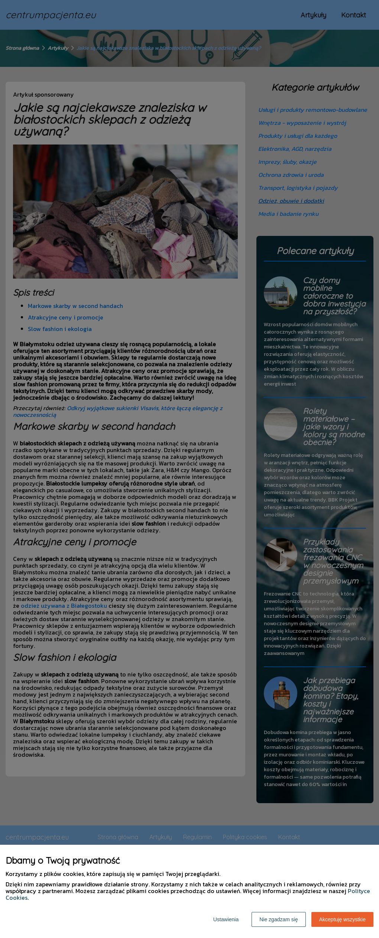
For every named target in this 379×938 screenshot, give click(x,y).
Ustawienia (226, 919)
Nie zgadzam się (278, 919)
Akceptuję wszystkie (342, 919)
